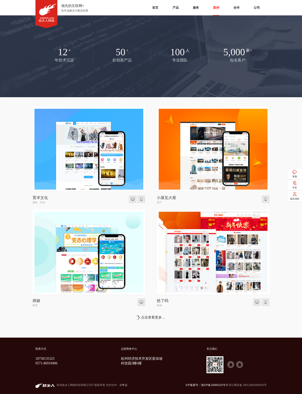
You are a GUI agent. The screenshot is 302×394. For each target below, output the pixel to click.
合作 (236, 7)
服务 (196, 7)
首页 (155, 7)
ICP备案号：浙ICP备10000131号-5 (207, 384)
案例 (216, 7)
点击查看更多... (153, 317)
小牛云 (123, 384)
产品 (176, 7)
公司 (257, 7)
